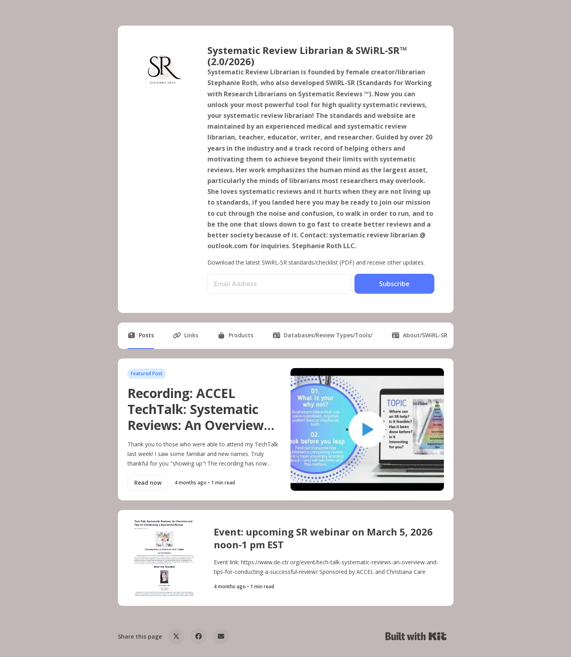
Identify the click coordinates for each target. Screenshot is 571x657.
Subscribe (394, 283)
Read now (147, 482)
